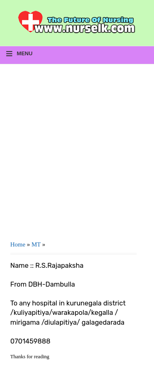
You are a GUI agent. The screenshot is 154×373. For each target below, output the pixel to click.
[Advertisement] (77, 149)
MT (36, 244)
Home (17, 244)
